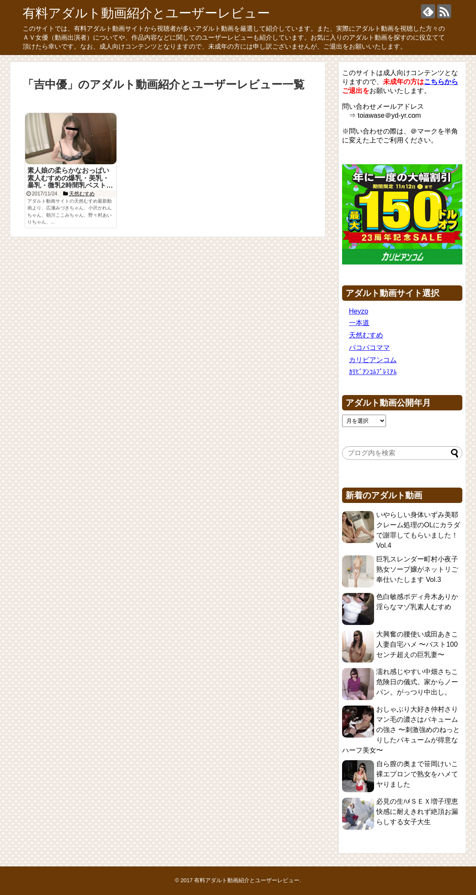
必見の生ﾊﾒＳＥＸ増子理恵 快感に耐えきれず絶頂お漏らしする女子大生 (417, 811)
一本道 (359, 322)
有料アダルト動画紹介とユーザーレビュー (146, 13)
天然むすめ (366, 335)
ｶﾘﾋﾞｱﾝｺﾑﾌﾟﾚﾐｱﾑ (373, 371)
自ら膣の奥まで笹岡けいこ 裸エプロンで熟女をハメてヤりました (417, 774)
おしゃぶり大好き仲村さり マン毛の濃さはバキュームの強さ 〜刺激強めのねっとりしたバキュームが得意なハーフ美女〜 (401, 730)
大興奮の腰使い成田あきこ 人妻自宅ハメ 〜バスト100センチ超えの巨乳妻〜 (417, 644)
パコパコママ (369, 347)
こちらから (441, 81)
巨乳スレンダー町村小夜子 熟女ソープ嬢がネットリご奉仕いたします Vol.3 (417, 569)
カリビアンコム (373, 359)
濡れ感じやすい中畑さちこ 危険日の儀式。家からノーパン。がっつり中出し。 (417, 682)
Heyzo (358, 311)
